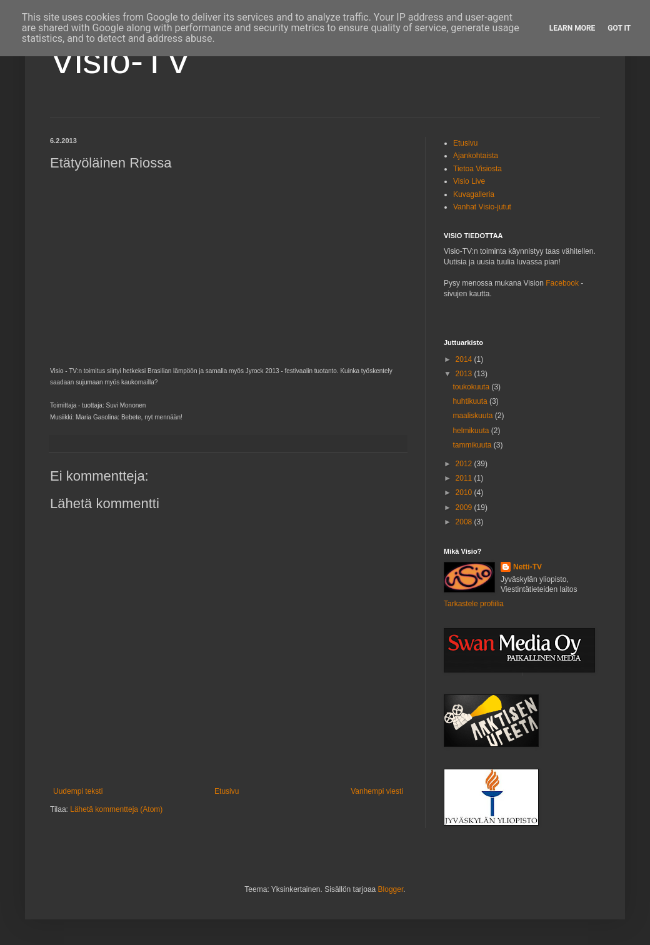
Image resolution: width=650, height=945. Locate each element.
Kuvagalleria (473, 194)
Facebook (562, 283)
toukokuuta (471, 386)
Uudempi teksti (77, 791)
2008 (465, 522)
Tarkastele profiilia (474, 603)
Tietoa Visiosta (477, 168)
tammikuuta (472, 445)
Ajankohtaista (475, 155)
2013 (465, 373)
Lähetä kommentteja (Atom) (116, 809)
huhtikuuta (470, 401)
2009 (465, 507)
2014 (465, 359)
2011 (465, 478)
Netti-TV (527, 566)
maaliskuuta (473, 415)
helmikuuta (471, 430)
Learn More (572, 28)
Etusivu (226, 791)
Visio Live (469, 181)
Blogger (391, 889)
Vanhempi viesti (377, 791)
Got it (619, 28)
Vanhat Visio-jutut (482, 206)
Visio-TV (120, 60)
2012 (465, 463)
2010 (465, 492)
